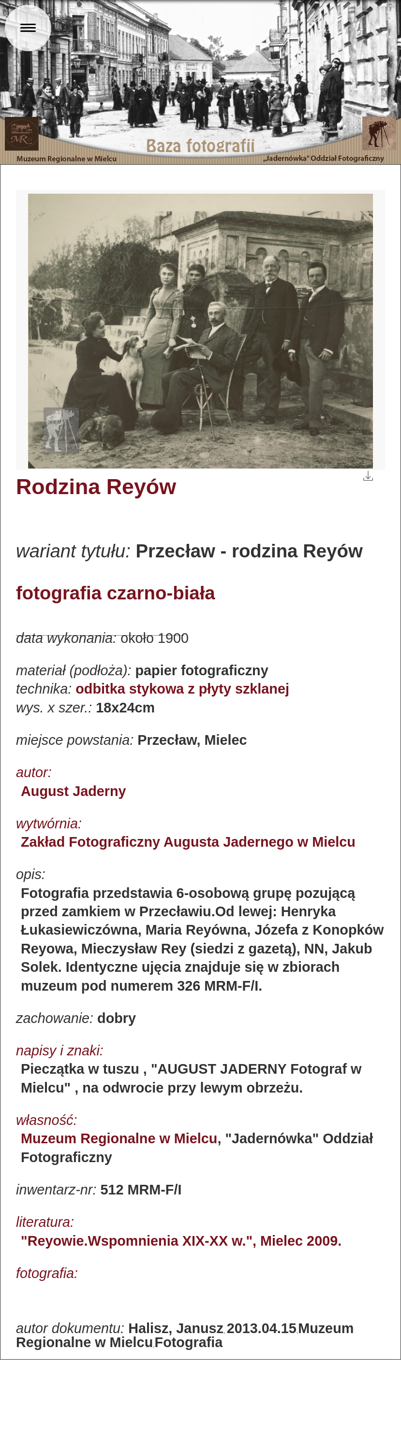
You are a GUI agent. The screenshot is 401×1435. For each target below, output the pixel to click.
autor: (34, 772)
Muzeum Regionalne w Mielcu (119, 1138)
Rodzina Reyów (96, 486)
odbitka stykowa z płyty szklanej (182, 688)
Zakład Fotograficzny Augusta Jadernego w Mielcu (188, 842)
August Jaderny (73, 791)
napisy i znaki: (60, 1050)
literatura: (45, 1222)
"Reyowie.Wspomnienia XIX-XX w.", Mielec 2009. (181, 1241)
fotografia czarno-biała (115, 593)
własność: (46, 1120)
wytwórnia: (49, 823)
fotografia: (47, 1273)
